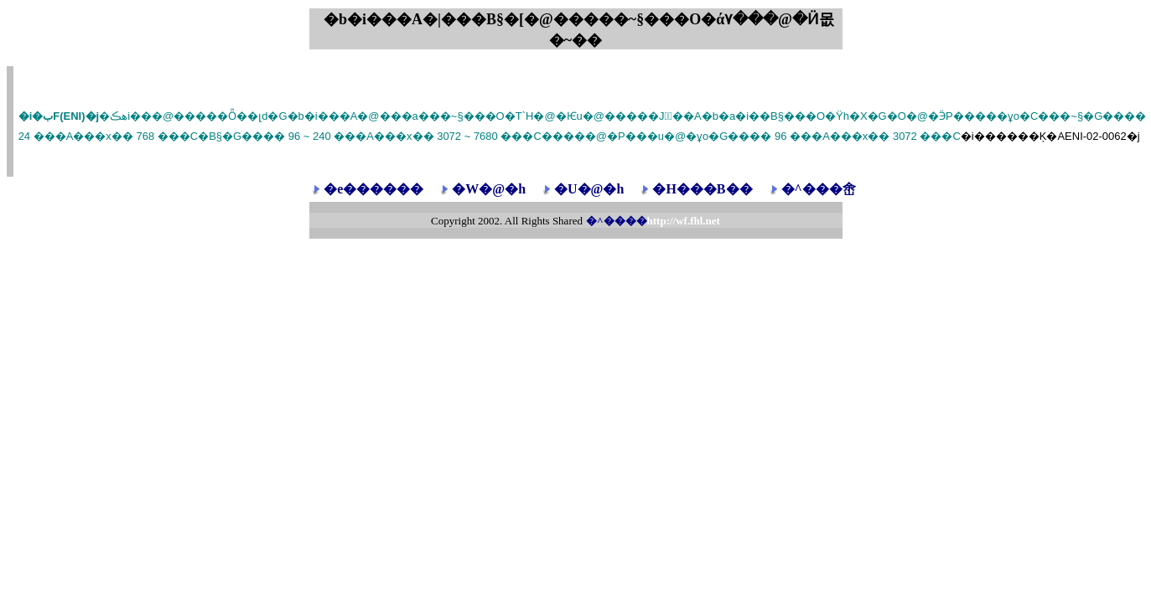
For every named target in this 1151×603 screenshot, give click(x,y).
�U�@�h (589, 189)
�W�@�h (489, 189)
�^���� (653, 220)
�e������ (373, 189)
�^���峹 (818, 189)
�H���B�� (702, 189)
